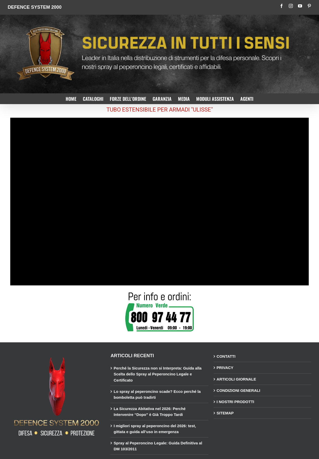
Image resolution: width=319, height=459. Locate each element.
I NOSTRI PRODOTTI (235, 402)
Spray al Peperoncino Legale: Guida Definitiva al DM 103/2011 (158, 446)
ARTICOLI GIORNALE (236, 379)
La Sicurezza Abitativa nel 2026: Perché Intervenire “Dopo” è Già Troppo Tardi (149, 411)
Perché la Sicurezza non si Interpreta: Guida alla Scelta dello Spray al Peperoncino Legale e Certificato (158, 374)
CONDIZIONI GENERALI (238, 390)
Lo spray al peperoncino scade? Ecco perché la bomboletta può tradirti (157, 394)
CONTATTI (226, 356)
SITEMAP (225, 413)
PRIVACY (225, 367)
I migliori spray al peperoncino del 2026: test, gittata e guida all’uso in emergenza (155, 429)
